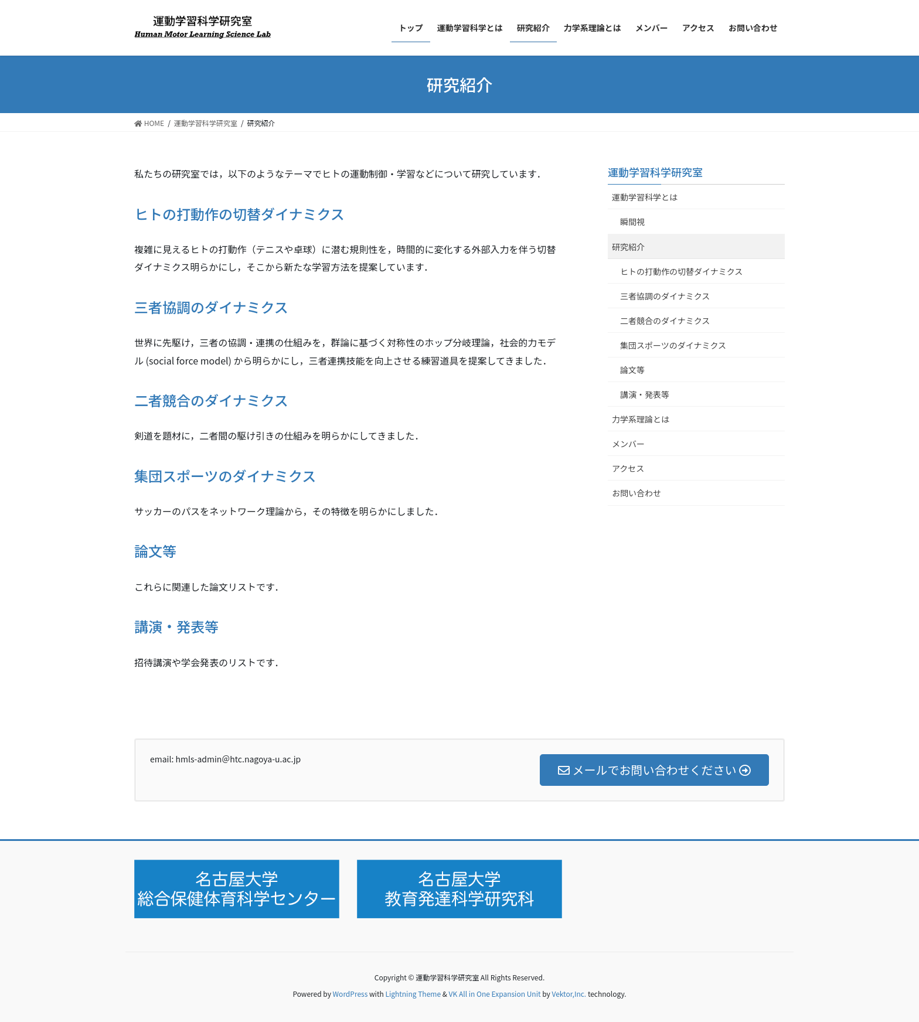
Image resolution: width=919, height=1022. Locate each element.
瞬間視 (632, 221)
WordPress (350, 994)
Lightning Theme (413, 994)
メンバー (628, 443)
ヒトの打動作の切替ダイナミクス (239, 213)
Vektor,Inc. (569, 994)
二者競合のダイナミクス (211, 400)
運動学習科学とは (645, 197)
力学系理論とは (640, 419)
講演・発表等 (176, 626)
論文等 (155, 550)
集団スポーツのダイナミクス (225, 475)
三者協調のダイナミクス (211, 307)
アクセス (628, 468)
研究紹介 (628, 247)
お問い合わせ (636, 493)
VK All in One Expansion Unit (495, 994)
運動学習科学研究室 (655, 171)
